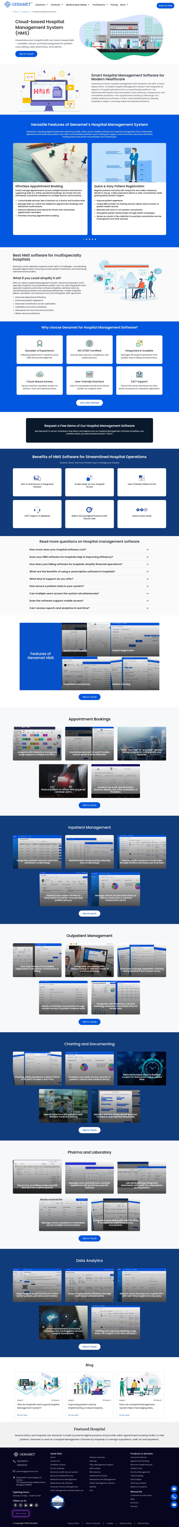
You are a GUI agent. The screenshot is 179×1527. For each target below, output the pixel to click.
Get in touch (89, 805)
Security (134, 1506)
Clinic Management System (101, 1464)
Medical (93, 1487)
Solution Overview (97, 1457)
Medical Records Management (103, 1479)
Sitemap (93, 1461)
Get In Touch (26, 53)
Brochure (134, 1502)
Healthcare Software (98, 1476)
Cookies (110, 1523)
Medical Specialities (78, 4)
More (124, 4)
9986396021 (22, 1465)
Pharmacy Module (138, 1483)
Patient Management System (102, 1483)
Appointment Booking (140, 1461)
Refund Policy (143, 1523)
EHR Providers (95, 1468)
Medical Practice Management (63, 1479)
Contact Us (55, 1461)
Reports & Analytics (139, 1487)
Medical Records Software (61, 1483)
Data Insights (136, 1479)
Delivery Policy (126, 1523)
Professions (100, 4)
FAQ (91, 1490)
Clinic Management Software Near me (66, 1490)
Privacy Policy (73, 1523)
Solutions (42, 4)
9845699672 (22, 1461)
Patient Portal (136, 1468)
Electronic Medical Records (61, 1476)
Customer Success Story (141, 1495)
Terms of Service (93, 1523)
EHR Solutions (95, 1472)
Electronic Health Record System (64, 1472)
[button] (83, 239)
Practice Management (140, 1472)
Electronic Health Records (141, 1464)
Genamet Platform (139, 1457)
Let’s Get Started (89, 402)
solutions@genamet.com (27, 1471)
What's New (21, 1513)
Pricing (114, 4)
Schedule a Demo (58, 1464)
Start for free (165, 5)
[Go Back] (18, 4)
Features (57, 4)
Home (15, 12)
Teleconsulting (137, 1476)
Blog (132, 1499)
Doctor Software (57, 1468)
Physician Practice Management (64, 1487)
